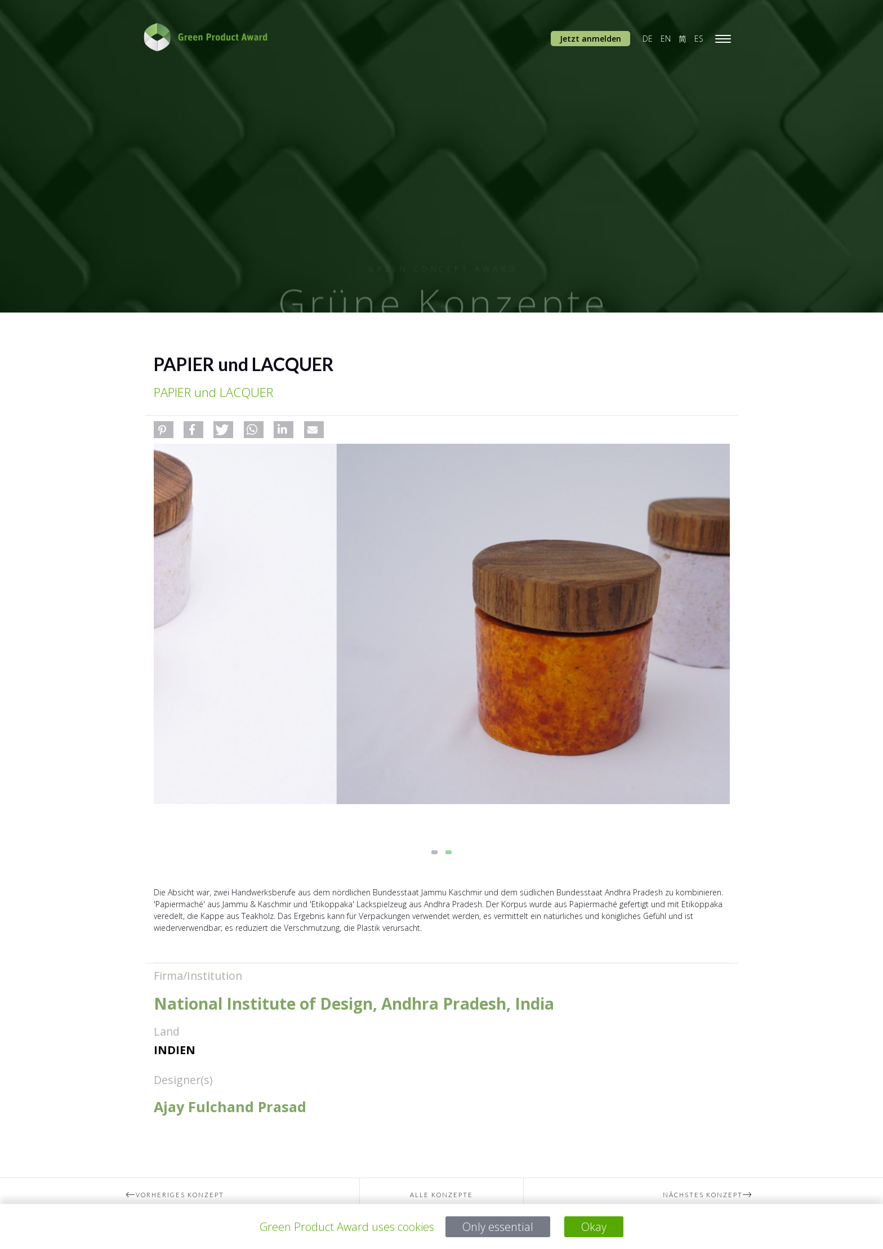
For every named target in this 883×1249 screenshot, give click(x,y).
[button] (163, 429)
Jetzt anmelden (590, 38)
